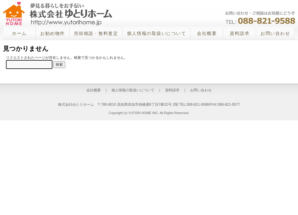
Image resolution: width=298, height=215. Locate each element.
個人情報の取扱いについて (156, 33)
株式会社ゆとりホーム (57, 13)
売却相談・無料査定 (96, 33)
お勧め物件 (52, 33)
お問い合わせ (275, 33)
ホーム (19, 33)
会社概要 (207, 33)
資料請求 (239, 33)
